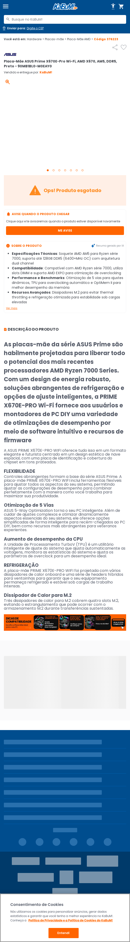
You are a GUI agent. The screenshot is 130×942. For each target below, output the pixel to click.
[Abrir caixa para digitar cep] (23, 28)
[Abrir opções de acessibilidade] (113, 6)
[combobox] (65, 19)
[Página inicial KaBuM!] (65, 6)
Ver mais (11, 308)
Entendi (63, 933)
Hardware (35, 39)
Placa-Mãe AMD (80, 39)
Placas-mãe (55, 39)
